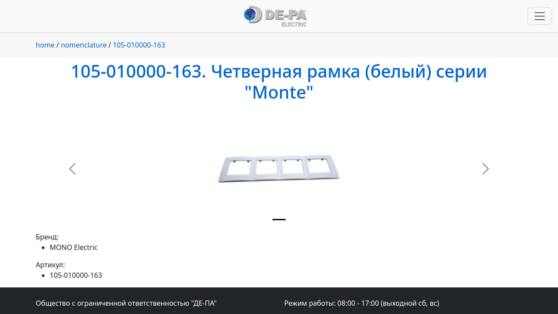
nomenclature (84, 45)
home (45, 45)
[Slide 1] (279, 220)
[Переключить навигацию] (539, 16)
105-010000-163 (139, 45)
